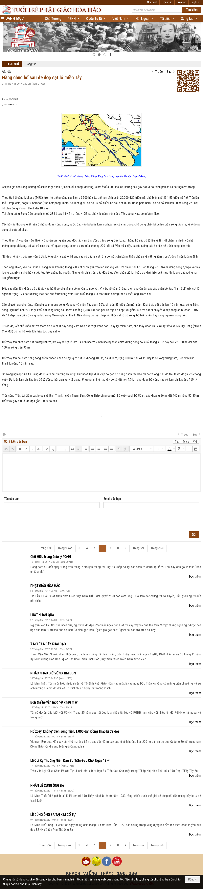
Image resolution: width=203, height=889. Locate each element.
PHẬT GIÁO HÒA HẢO (45, 586)
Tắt (177, 441)
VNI (195, 441)
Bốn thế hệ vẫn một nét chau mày (54, 702)
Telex (186, 441)
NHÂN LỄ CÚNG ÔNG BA (47, 785)
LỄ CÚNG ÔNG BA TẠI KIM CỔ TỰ (53, 815)
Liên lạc (181, 2)
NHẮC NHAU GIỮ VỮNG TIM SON (53, 673)
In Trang (4, 434)
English (195, 2)
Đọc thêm (195, 576)
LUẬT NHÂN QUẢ (42, 615)
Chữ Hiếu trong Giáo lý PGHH (50, 557)
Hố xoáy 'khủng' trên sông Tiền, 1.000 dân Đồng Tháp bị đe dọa (74, 731)
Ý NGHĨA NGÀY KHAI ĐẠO (48, 644)
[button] (73, 18)
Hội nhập (167, 2)
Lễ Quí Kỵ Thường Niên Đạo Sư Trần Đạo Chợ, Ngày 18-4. (70, 760)
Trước (159, 72)
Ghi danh (152, 2)
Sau (169, 72)
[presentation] (34, 520)
